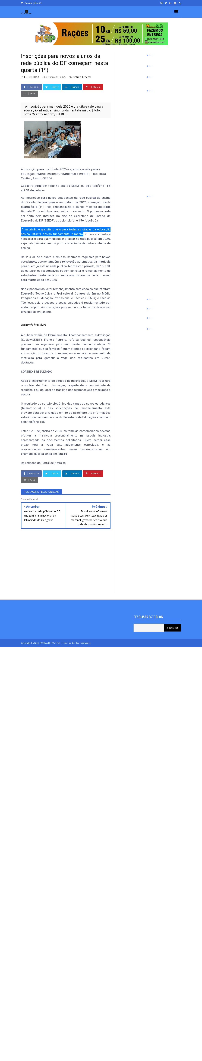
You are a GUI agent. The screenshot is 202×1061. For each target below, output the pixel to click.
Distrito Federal (81, 77)
